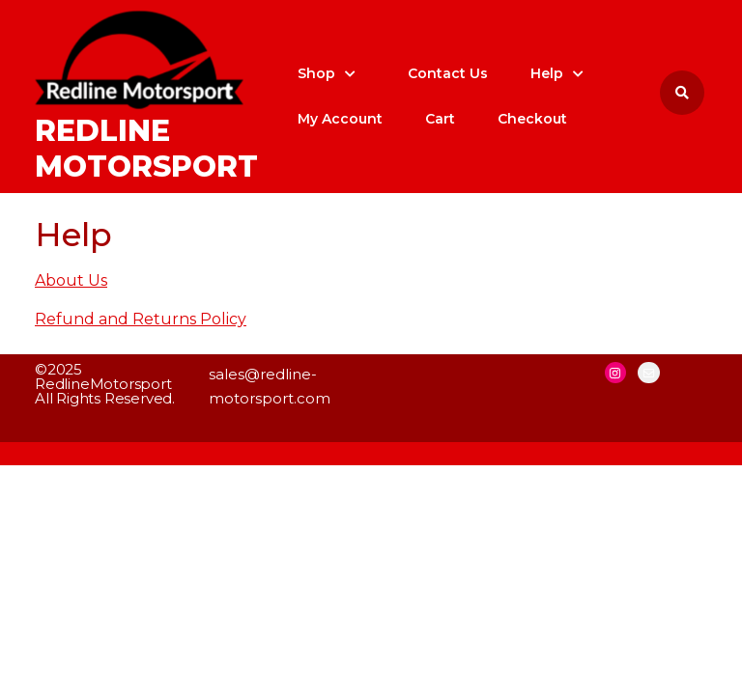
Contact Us (448, 73)
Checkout (532, 118)
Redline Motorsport (146, 149)
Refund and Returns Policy (140, 319)
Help (546, 73)
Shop (316, 73)
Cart (440, 118)
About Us (71, 280)
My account (340, 118)
